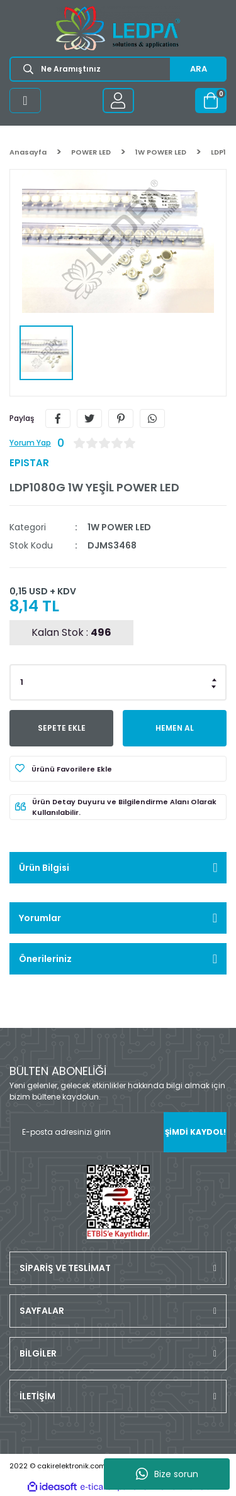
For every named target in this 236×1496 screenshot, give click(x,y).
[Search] (118, 69)
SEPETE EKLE (62, 728)
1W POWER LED (119, 527)
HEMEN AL (174, 728)
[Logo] (117, 28)
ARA (198, 69)
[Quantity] (118, 682)
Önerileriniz (45, 959)
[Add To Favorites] (118, 769)
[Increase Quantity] (214, 678)
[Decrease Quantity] (214, 686)
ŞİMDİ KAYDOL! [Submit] (195, 1132)
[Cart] (211, 100)
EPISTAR (29, 462)
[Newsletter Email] (118, 1132)
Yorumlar (40, 918)
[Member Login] (118, 100)
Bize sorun (167, 1474)
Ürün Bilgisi (44, 867)
